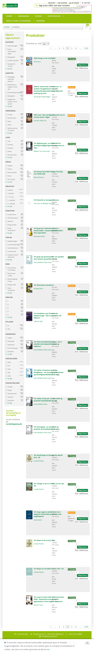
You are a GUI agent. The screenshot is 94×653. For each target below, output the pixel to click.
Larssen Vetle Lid (40, 120)
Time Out (37, 62)
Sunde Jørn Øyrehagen (42, 97)
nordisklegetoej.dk (14, 424)
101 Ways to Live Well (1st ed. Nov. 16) (49, 569)
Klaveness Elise (39, 236)
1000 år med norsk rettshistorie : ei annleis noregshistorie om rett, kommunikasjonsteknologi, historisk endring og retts (48, 89)
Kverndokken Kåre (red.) (43, 262)
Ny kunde (74, 3)
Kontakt (52, 3)
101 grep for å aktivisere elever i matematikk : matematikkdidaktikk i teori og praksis (48, 230)
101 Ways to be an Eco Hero (44, 540)
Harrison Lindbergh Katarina (44, 203)
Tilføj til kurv (82, 65)
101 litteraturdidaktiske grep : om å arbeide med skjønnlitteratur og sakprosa (48, 344)
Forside (6, 27)
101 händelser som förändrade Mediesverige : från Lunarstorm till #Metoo (47, 315)
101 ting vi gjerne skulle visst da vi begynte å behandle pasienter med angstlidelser (47, 514)
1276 (86, 48)
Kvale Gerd (38, 520)
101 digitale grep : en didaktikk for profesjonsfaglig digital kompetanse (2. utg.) (49, 145)
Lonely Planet (39, 461)
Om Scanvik (62, 3)
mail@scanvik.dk (49, 636)
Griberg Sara (38, 288)
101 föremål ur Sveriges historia (46, 200)
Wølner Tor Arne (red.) (42, 151)
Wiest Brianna (39, 177)
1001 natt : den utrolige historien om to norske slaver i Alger (49, 116)
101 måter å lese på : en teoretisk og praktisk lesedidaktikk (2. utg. (48, 399)
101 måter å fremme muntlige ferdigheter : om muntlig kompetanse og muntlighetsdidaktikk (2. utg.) (48, 372)
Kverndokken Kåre (40, 404)
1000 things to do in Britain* (45, 58)
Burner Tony (38, 605)
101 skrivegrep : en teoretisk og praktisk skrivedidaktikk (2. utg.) (46, 428)
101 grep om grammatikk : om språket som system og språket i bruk (49, 258)
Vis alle (9, 69)
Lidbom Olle (38, 321)
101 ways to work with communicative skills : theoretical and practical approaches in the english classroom (49, 599)
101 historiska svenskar (43, 285)
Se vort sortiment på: (14, 417)
